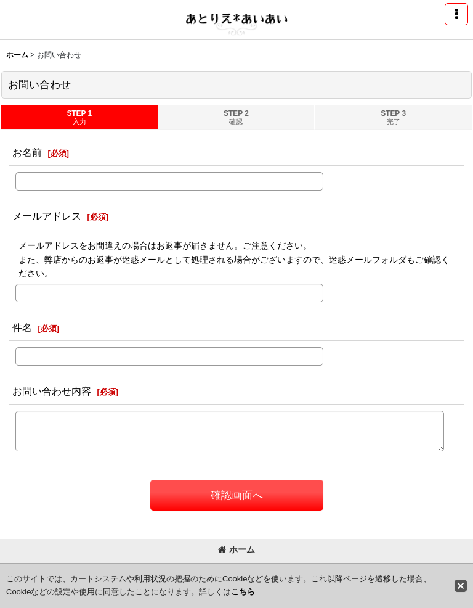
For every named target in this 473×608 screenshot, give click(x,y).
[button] (456, 14)
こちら (243, 591)
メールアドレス (46, 215)
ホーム (236, 549)
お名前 (27, 152)
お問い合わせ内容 (51, 390)
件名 (22, 327)
